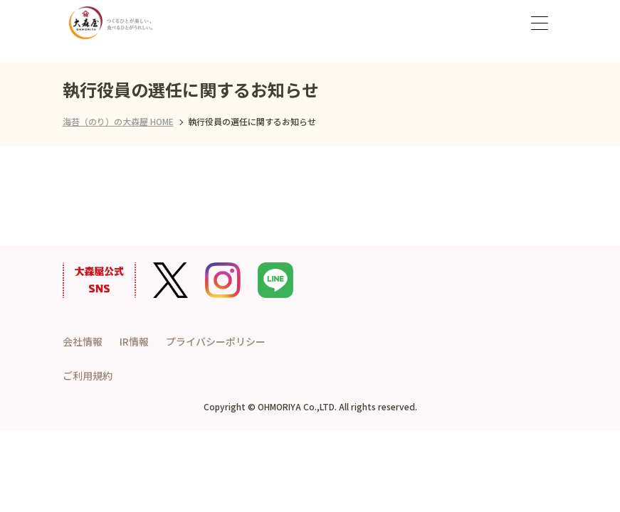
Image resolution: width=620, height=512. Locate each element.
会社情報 (83, 341)
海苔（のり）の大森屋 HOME (118, 121)
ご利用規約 (87, 375)
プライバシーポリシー (216, 341)
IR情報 (134, 341)
